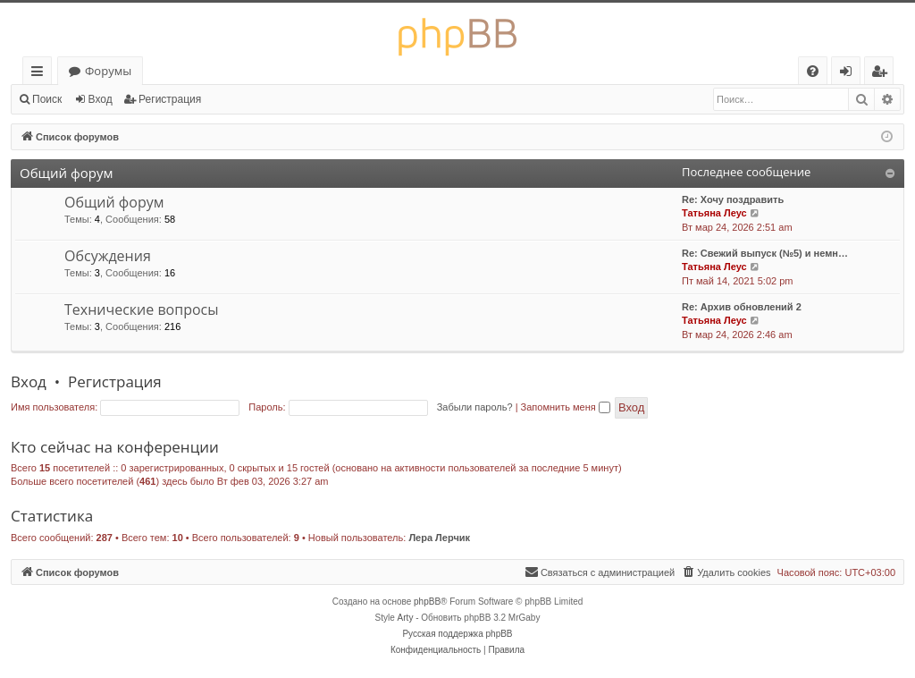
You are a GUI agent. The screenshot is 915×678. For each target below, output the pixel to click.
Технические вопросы (141, 309)
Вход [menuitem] (849, 74)
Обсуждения (107, 256)
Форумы (108, 71)
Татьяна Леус (714, 213)
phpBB (427, 601)
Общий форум (66, 173)
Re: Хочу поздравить (733, 199)
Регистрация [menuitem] (883, 74)
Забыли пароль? (475, 407)
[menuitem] (813, 71)
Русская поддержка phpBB (457, 634)
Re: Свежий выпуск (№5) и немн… (765, 253)
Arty (406, 618)
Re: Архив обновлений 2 (742, 306)
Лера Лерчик (439, 537)
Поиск (47, 99)
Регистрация (170, 99)
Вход (100, 99)
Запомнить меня (565, 407)
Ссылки (40, 74)
